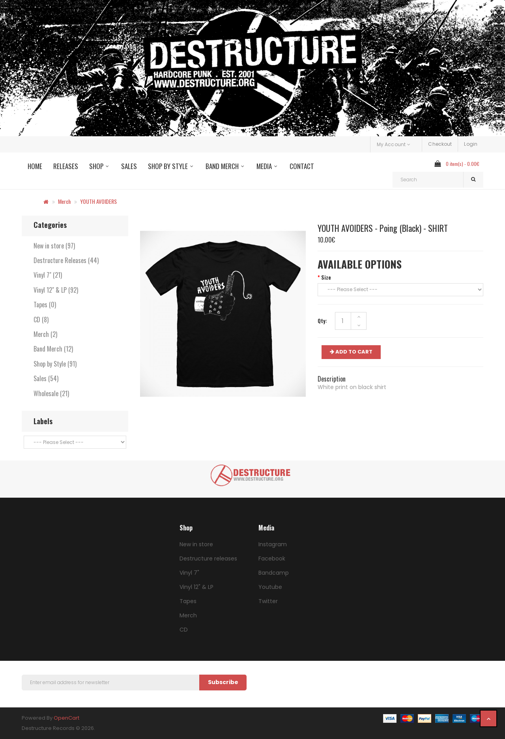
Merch (64, 201)
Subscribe (223, 682)
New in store (196, 544)
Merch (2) (45, 334)
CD (184, 630)
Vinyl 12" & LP (196, 587)
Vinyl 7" (189, 573)
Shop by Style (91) (55, 364)
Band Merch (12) (53, 349)
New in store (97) (54, 245)
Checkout (440, 144)
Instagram (272, 544)
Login (470, 144)
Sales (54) (46, 378)
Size (326, 277)
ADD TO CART (351, 351)
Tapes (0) (45, 304)
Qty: (322, 320)
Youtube (270, 587)
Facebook (271, 558)
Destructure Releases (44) (66, 260)
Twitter (268, 601)
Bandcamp (273, 573)
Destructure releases (208, 558)
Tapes (188, 601)
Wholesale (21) (51, 393)
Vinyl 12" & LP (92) (56, 290)
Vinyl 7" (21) (48, 275)
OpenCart (66, 718)
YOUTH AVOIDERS (98, 201)
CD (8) (41, 319)
